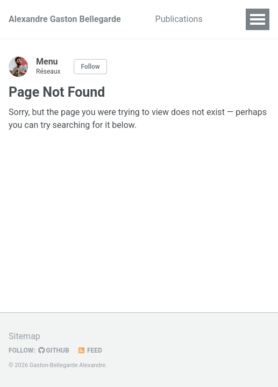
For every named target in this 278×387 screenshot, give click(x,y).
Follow (90, 66)
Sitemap (24, 336)
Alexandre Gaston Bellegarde (65, 19)
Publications (179, 19)
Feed (89, 350)
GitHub (53, 350)
